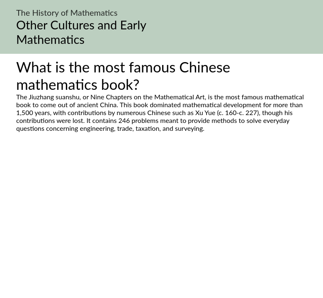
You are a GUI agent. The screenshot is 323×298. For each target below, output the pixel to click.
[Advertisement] (161, 210)
